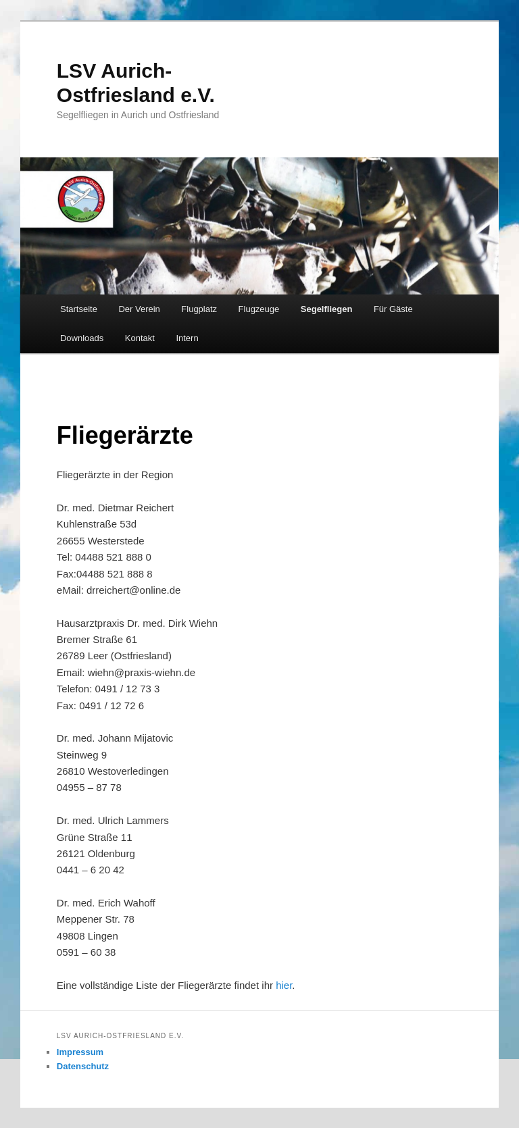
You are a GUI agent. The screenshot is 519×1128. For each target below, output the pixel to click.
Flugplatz (199, 309)
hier (284, 985)
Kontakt (140, 338)
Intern (187, 338)
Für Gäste (393, 309)
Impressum (80, 1052)
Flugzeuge (259, 309)
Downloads (81, 338)
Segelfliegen (327, 309)
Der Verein (138, 309)
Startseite (78, 309)
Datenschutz (83, 1066)
